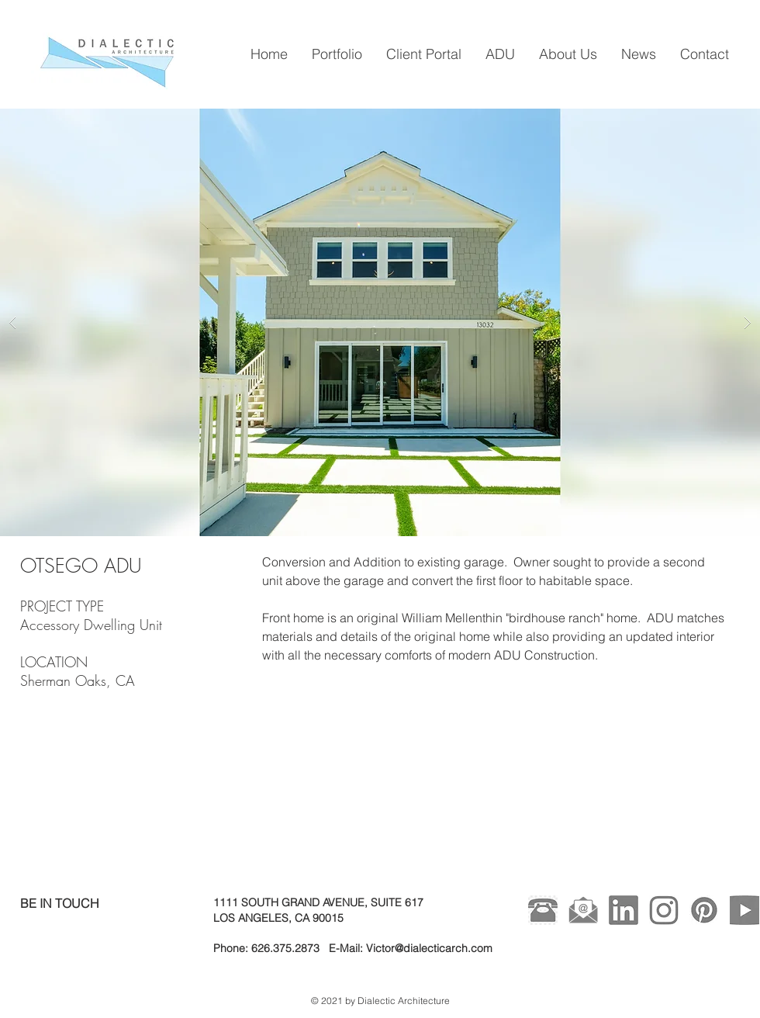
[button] (380, 322)
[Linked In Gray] (623, 910)
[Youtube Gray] (744, 910)
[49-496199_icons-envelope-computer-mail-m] (583, 910)
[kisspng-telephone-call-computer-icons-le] (543, 910)
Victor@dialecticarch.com (429, 948)
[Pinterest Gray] (704, 910)
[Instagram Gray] (664, 910)
